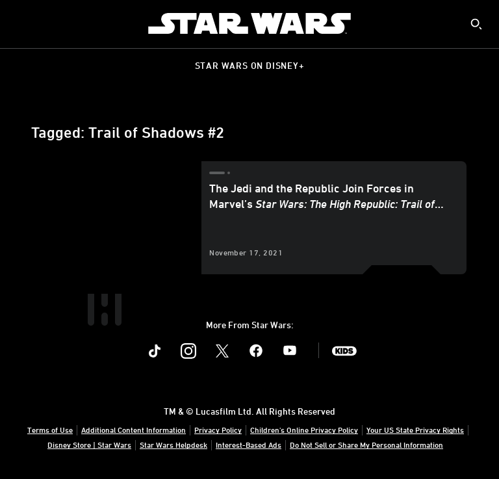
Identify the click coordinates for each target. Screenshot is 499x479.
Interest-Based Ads (248, 444)
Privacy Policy (218, 429)
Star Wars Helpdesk (173, 444)
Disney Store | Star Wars (89, 444)
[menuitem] (20, 23)
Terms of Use (50, 429)
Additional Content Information (133, 429)
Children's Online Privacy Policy (304, 429)
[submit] (476, 24)
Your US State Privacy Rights (415, 429)
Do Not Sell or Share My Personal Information (366, 444)
